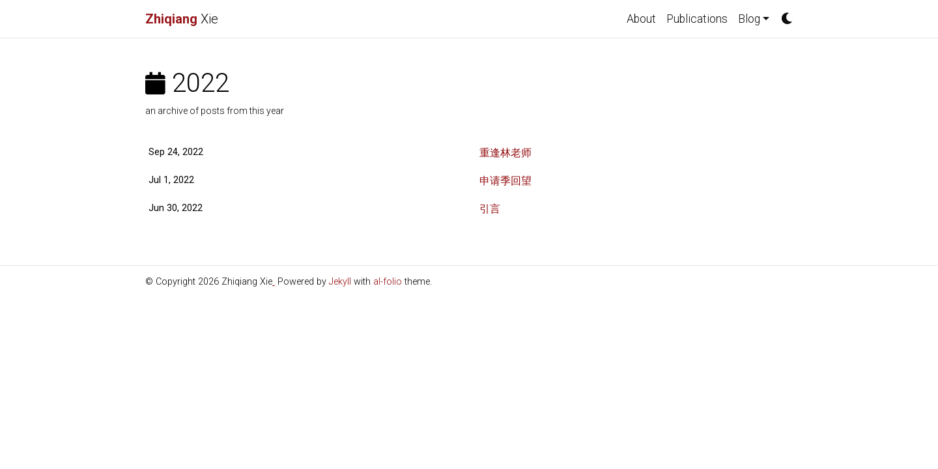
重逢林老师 (505, 153)
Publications (697, 18)
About (641, 18)
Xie (181, 19)
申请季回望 (505, 181)
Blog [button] (749, 18)
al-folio (387, 281)
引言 (489, 209)
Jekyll (340, 281)
